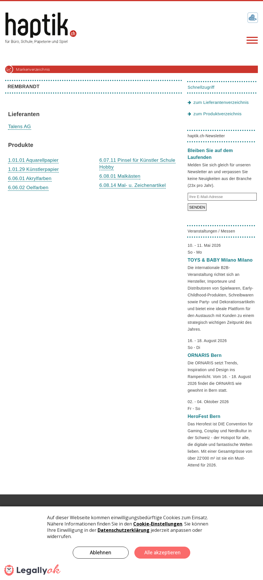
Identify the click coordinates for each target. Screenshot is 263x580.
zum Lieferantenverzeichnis (221, 102)
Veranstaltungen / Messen (211, 231)
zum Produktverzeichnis (217, 113)
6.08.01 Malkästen (119, 176)
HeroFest (204, 416)
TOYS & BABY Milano (220, 259)
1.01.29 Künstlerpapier (33, 169)
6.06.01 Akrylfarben (29, 178)
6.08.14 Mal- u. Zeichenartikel (132, 185)
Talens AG (19, 126)
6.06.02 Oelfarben (28, 187)
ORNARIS (205, 355)
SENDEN (197, 207)
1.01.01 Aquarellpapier (33, 160)
